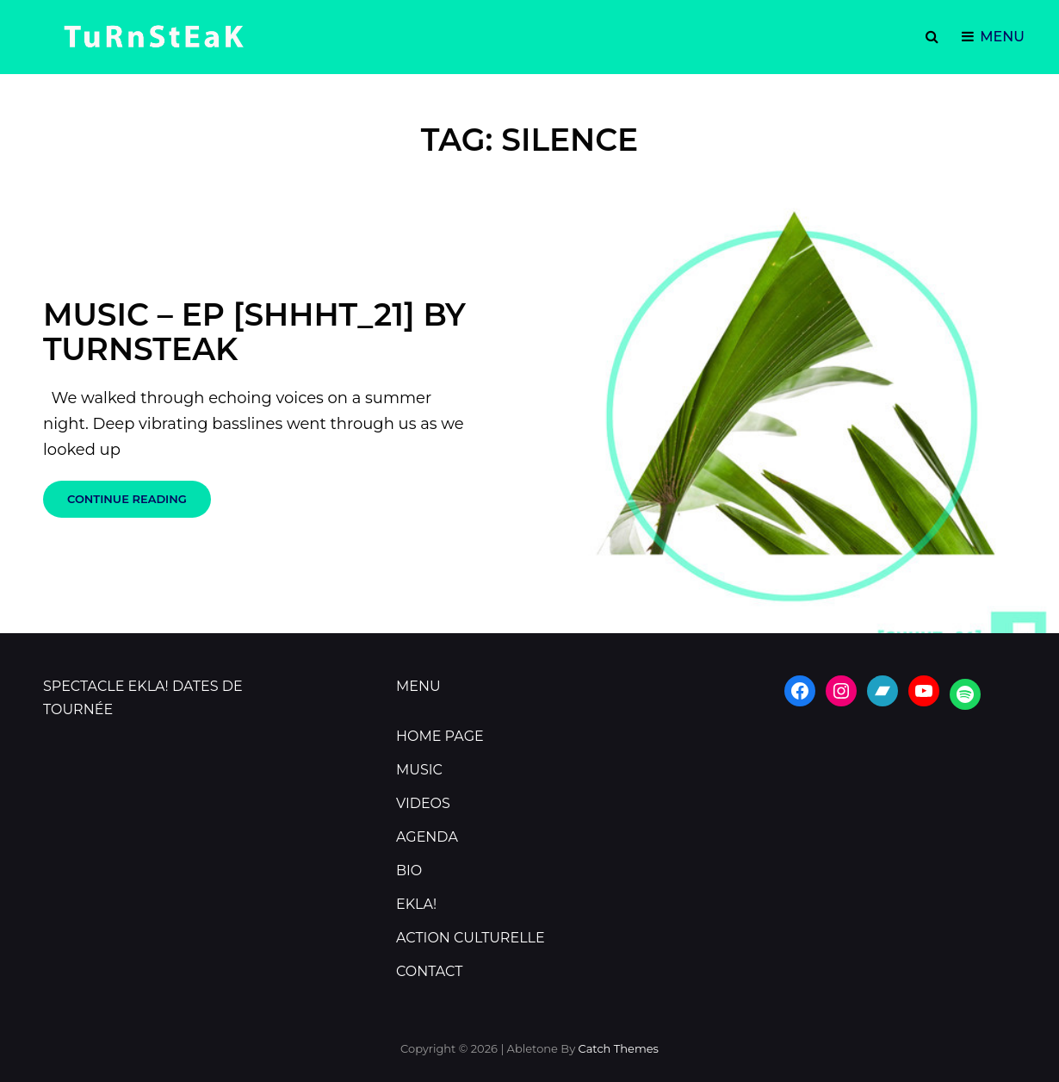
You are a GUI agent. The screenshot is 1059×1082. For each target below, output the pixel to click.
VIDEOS (423, 803)
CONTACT (429, 971)
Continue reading (139, 504)
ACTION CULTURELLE (470, 938)
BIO (409, 870)
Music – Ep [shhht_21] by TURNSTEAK (254, 332)
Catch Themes (619, 1048)
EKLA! (416, 904)
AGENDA (427, 837)
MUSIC (419, 770)
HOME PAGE (440, 736)
